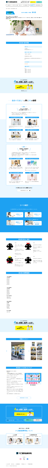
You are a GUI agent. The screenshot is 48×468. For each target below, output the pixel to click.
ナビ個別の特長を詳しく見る (24, 190)
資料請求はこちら (23, 90)
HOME (6, 8)
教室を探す (9, 8)
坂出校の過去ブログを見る (24, 397)
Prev (6, 351)
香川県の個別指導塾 (13, 8)
